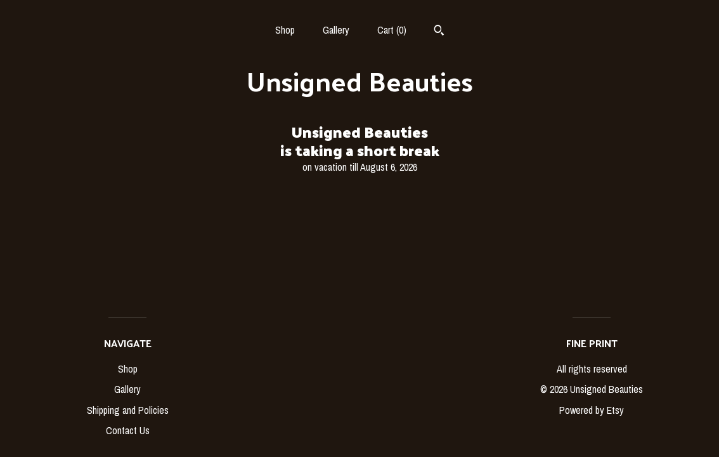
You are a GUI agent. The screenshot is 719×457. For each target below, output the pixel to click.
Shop (285, 30)
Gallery (336, 30)
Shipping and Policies (128, 410)
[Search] (439, 32)
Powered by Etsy (591, 410)
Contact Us (128, 430)
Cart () (391, 30)
